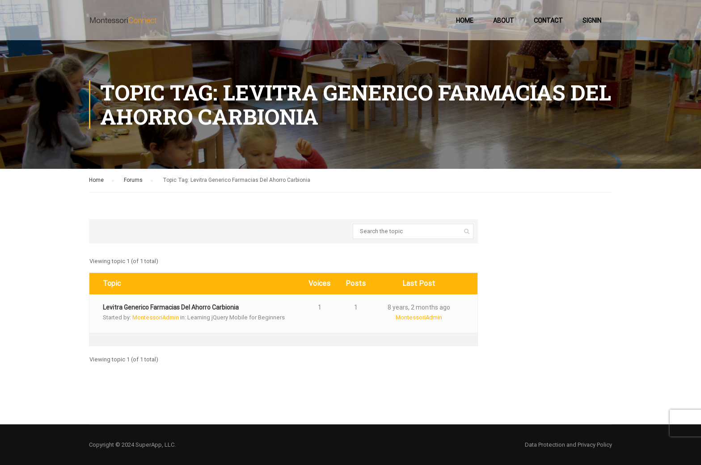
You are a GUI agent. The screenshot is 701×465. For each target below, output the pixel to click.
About (503, 20)
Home (464, 20)
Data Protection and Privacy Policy (568, 444)
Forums (133, 180)
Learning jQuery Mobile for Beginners (236, 317)
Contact (548, 20)
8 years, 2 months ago (419, 307)
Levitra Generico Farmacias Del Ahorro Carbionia (171, 307)
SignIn (592, 20)
